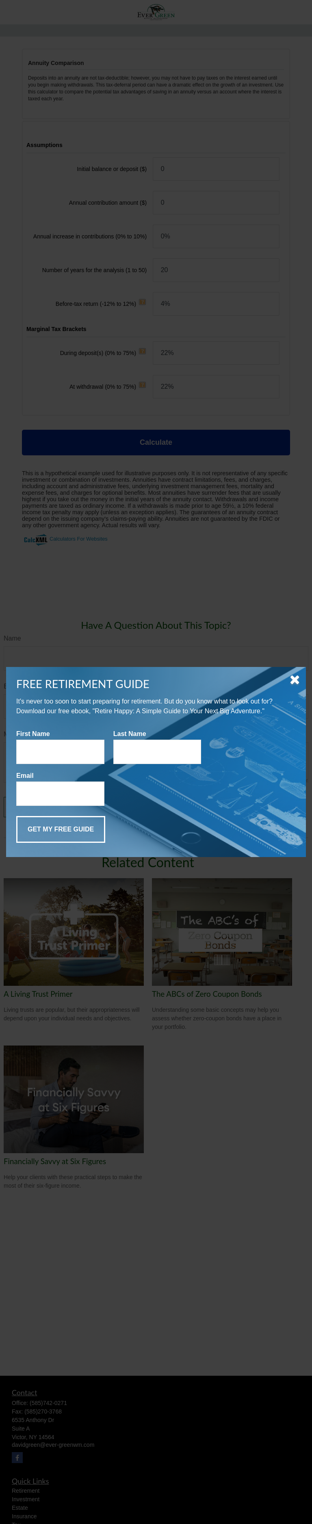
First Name (33, 733)
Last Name (129, 733)
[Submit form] (60, 829)
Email (25, 775)
